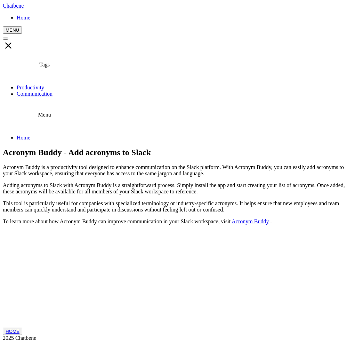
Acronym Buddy (250, 221)
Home (23, 138)
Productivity (30, 87)
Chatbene (13, 6)
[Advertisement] (177, 279)
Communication (35, 94)
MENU (12, 30)
